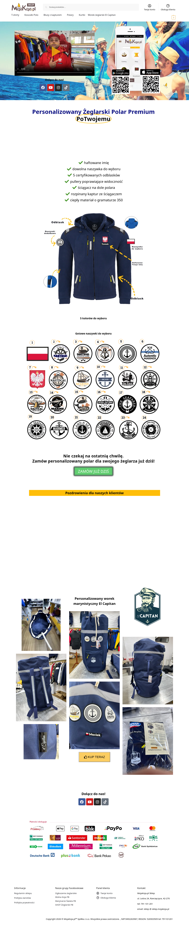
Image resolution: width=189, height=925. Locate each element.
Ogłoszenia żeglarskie (66, 893)
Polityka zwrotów (22, 897)
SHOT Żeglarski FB (64, 904)
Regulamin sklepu (23, 893)
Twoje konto (149, 7)
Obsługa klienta (168, 7)
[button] (170, 17)
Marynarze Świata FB (65, 901)
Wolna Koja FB (62, 897)
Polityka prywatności (24, 902)
